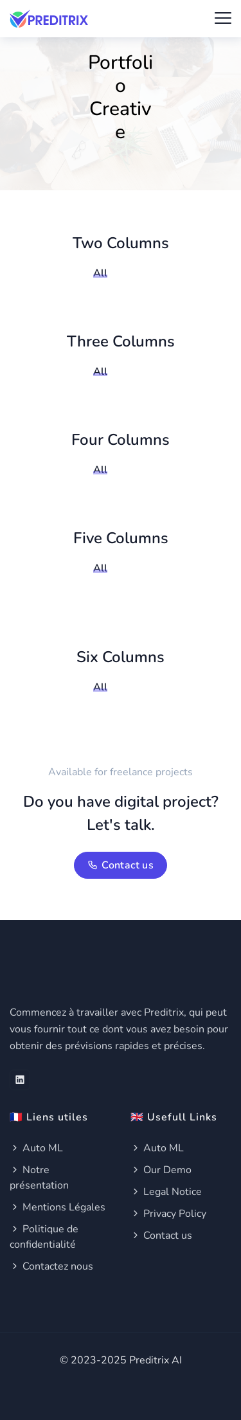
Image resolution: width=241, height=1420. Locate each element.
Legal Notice (166, 1192)
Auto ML (36, 1148)
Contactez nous (51, 1266)
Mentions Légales (57, 1207)
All (100, 273)
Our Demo (161, 1170)
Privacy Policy (168, 1214)
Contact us (120, 865)
